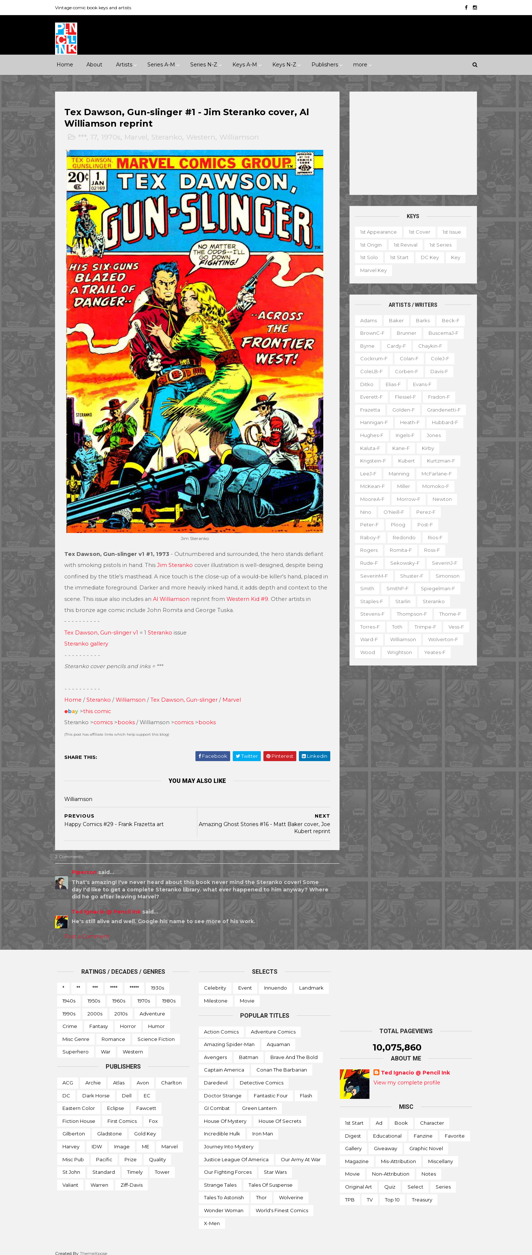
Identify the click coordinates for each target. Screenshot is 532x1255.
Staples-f (369, 601)
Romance (113, 1031)
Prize (131, 1151)
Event (245, 980)
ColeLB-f (369, 371)
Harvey (70, 1139)
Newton (440, 499)
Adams (366, 320)
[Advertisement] (411, 143)
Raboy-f (368, 537)
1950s (94, 993)
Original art (358, 1179)
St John (71, 1164)
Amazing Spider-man (229, 1036)
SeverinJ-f (442, 563)
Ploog (396, 524)
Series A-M (161, 64)
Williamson (241, 137)
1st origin (368, 245)
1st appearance (376, 232)
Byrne (365, 346)
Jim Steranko (177, 557)
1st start (397, 257)
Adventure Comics (273, 1024)
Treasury (422, 1191)
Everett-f (369, 397)
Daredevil (216, 1075)
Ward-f (367, 639)
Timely (135, 1164)
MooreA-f (370, 499)
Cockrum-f (371, 358)
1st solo (367, 257)
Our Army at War (301, 1151)
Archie (93, 1075)
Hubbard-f (443, 422)
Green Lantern (259, 1100)
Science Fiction (156, 1031)
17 (96, 137)
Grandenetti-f (441, 410)
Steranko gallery (88, 636)
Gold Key (145, 1126)
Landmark (311, 980)
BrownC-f (370, 333)
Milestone (216, 993)
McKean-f (370, 486)
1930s (157, 980)
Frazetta (368, 410)
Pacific (104, 1151)
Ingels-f (402, 435)
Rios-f (433, 537)
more (360, 64)
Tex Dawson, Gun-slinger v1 (103, 625)
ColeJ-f (438, 358)
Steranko (169, 137)
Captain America (224, 1062)
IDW (97, 1139)
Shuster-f (409, 575)
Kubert (404, 461)
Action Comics (221, 1024)
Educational (387, 1128)
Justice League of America (236, 1151)
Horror (128, 1018)
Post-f (423, 524)
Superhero (75, 1044)
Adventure (152, 1006)
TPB (350, 1191)
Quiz (389, 1179)
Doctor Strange (223, 1087)
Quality (157, 1151)
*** (84, 137)
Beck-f (448, 320)
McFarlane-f (434, 474)
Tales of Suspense (271, 1177)
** (78, 980)
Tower (162, 1164)
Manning (396, 474)
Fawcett (146, 1100)
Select (415, 1179)
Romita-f (399, 550)
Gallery (353, 1141)
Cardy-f (394, 346)
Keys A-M (244, 64)
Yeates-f (432, 652)
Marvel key (371, 270)
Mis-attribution (398, 1153)
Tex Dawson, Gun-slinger (186, 692)
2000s (95, 1006)
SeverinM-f (372, 575)
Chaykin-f (428, 346)
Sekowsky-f (402, 563)
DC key (428, 257)
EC (147, 1087)
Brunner (404, 333)
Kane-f (398, 448)
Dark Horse (96, 1087)
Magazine (357, 1153)
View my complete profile (407, 1075)
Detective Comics (261, 1075)
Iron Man (262, 1126)
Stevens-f (370, 614)
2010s (121, 1006)
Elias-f (391, 384)
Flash (306, 1087)
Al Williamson (184, 591)
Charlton (171, 1075)
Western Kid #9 (260, 591)
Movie (247, 993)
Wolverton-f (441, 639)
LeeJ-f (366, 474)
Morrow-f (406, 499)
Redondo (402, 537)
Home (65, 64)
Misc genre (75, 1031)
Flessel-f (403, 397)
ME (145, 1139)
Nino (363, 512)
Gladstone (109, 1126)
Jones (431, 435)
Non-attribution (390, 1166)
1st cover (417, 232)
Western (203, 137)
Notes (429, 1166)
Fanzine (423, 1128)
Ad (379, 1115)
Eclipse (115, 1100)
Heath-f (407, 422)
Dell (127, 1087)
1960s (118, 993)
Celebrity (215, 980)
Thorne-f (448, 614)
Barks (420, 320)
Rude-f (367, 563)
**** (113, 980)
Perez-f (423, 512)
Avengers (215, 1049)
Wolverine (291, 1190)
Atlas (119, 1075)
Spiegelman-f (436, 588)
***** (134, 980)
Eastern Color (78, 1100)
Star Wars (275, 1164)
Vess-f (454, 627)
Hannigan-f (372, 422)
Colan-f (407, 358)
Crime (69, 1018)
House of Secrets (280, 1113)
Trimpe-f (423, 627)
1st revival (403, 245)
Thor (261, 1190)
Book (401, 1115)
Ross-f (430, 550)
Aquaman (278, 1036)
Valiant (70, 1177)
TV (370, 1191)
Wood (365, 652)
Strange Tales (220, 1177)
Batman (248, 1049)
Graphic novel (426, 1141)
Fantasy (98, 1018)
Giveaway (385, 1141)
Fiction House (78, 1113)
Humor (156, 1018)
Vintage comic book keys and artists (95, 7)
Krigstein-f (371, 461)
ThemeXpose (95, 1245)
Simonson (445, 575)
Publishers (324, 64)
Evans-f (420, 384)
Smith (365, 588)
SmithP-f (395, 588)
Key (453, 257)
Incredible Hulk (222, 1126)
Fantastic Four (271, 1087)
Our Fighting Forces (228, 1164)
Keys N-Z (284, 64)
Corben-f (404, 371)
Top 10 (392, 1191)
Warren (99, 1177)
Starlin (400, 601)
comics (105, 714)
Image (122, 1139)
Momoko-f (433, 486)
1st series (438, 245)
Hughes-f (369, 435)
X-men (212, 1215)
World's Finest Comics (282, 1203)
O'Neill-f (391, 512)
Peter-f (367, 524)
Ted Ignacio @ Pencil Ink (108, 904)
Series (443, 1179)
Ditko (364, 384)
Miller (401, 486)
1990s (68, 1006)
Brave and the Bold (294, 1049)
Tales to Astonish (224, 1190)
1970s (113, 137)
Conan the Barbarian (281, 1062)
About (94, 64)
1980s (168, 993)
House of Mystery (225, 1113)
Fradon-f (437, 397)
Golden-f (401, 410)
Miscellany (440, 1153)
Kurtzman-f (439, 461)
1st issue (449, 232)
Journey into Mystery (228, 1139)
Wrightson (397, 652)
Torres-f (368, 627)
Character (432, 1115)
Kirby (426, 448)
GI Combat (217, 1100)
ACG (67, 1075)
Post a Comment (89, 928)
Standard (103, 1164)
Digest (353, 1128)
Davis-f (437, 371)
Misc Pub (73, 1151)
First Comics (122, 1113)
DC (66, 1087)
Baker (394, 320)
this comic (99, 703)
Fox (153, 1113)
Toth (395, 627)
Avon (143, 1075)
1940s (68, 993)
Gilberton (73, 1126)
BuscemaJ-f (441, 333)
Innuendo (275, 980)
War (105, 1044)
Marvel (138, 137)
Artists (124, 64)
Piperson (86, 864)
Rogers (366, 550)
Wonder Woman (223, 1203)
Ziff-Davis (131, 1177)
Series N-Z (203, 64)
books (128, 714)
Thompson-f (410, 614)
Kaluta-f (368, 448)
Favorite (455, 1128)
